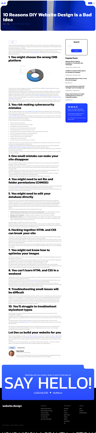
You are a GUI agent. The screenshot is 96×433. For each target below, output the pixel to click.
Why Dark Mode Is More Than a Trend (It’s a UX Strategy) (76, 79)
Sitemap (22, 425)
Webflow (66, 417)
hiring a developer (34, 52)
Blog (8, 24)
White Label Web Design (46, 419)
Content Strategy (44, 413)
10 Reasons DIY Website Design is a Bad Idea (20, 24)
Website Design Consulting (46, 410)
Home (4, 24)
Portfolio (81, 410)
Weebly (65, 419)
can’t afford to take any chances (35, 336)
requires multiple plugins (41, 95)
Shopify (47, 88)
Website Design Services (46, 408)
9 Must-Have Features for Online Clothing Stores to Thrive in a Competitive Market (74, 95)
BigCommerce (67, 415)
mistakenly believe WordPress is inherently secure (19, 147)
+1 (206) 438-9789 (41, 392)
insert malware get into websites (32, 111)
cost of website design (57, 336)
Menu (90, 3)
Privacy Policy (5, 425)
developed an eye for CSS (26, 322)
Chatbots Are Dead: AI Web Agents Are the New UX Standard (75, 71)
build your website (33, 280)
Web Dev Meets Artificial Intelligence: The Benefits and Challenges (74, 63)
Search (76, 42)
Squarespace (67, 421)
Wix (65, 423)
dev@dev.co (57, 392)
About (80, 408)
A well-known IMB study (14, 116)
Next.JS (65, 410)
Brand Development (45, 415)
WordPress (66, 408)
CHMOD (16, 186)
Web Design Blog (83, 413)
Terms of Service (14, 425)
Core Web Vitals (44, 417)
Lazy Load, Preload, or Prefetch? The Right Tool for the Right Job (75, 87)
